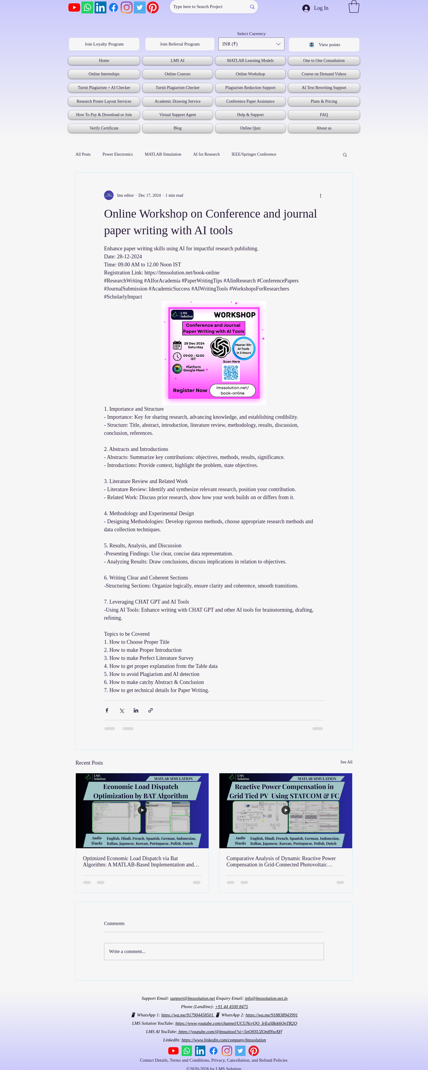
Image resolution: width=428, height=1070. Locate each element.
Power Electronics (118, 154)
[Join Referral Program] (179, 44)
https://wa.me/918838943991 (272, 1015)
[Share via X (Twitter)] (121, 710)
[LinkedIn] (100, 7)
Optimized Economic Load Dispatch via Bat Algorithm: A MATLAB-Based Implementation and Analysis (138, 861)
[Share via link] (150, 710)
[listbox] (251, 44)
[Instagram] (127, 7)
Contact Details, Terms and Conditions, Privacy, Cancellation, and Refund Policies (214, 1060)
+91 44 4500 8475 (231, 1006)
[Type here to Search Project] (203, 6)
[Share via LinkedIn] (136, 710)
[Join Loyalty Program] (104, 44)
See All (346, 762)
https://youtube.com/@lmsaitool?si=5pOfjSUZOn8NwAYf (229, 1031)
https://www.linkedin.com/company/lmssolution (224, 1040)
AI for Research (206, 154)
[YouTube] (74, 7)
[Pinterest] (153, 7)
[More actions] (320, 195)
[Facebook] (113, 7)
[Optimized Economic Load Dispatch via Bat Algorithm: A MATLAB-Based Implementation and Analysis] (142, 810)
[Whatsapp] (87, 7)
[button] (354, 6)
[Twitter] (140, 7)
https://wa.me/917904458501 (188, 1015)
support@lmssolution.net (192, 998)
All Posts (83, 154)
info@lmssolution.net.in (266, 998)
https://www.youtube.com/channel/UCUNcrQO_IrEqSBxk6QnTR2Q (236, 1023)
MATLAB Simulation (163, 154)
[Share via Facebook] (107, 710)
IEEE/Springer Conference (254, 154)
